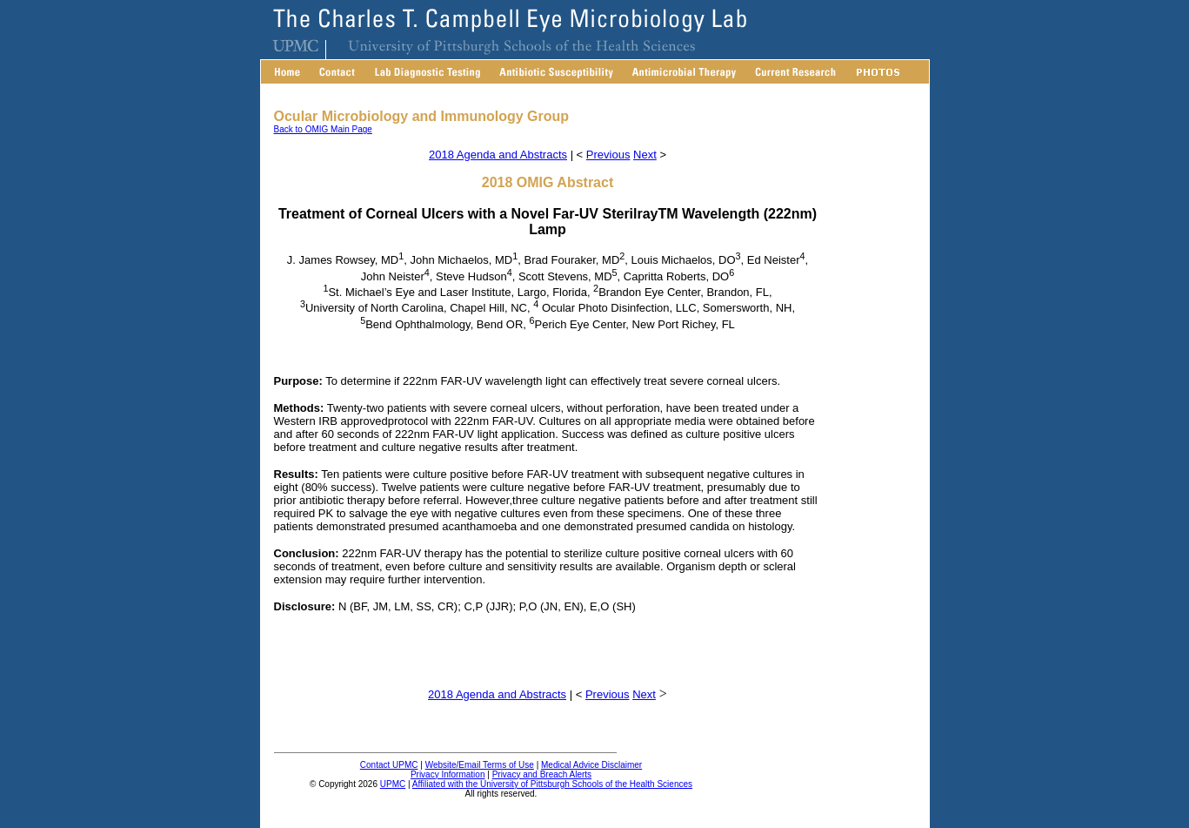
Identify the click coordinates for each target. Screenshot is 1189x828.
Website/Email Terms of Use (479, 765)
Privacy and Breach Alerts (542, 774)
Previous (608, 154)
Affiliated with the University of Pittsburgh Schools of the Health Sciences (552, 784)
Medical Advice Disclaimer (591, 765)
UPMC (392, 784)
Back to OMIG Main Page (323, 129)
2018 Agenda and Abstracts (498, 154)
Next (645, 154)
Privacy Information (448, 774)
